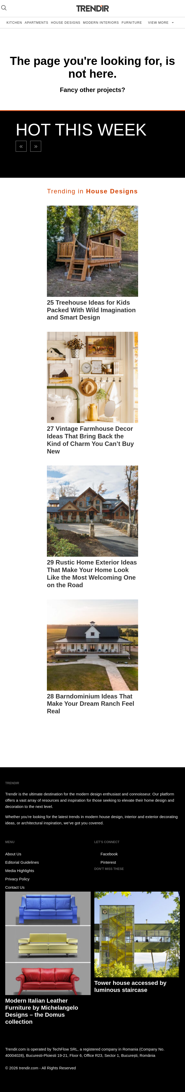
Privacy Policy (17, 879)
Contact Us (14, 887)
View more (159, 22)
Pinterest (105, 862)
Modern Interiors (101, 22)
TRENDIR (92, 8)
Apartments (36, 22)
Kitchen (14, 22)
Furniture (132, 22)
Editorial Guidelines (22, 862)
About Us (13, 854)
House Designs (66, 22)
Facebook (106, 854)
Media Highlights (19, 870)
